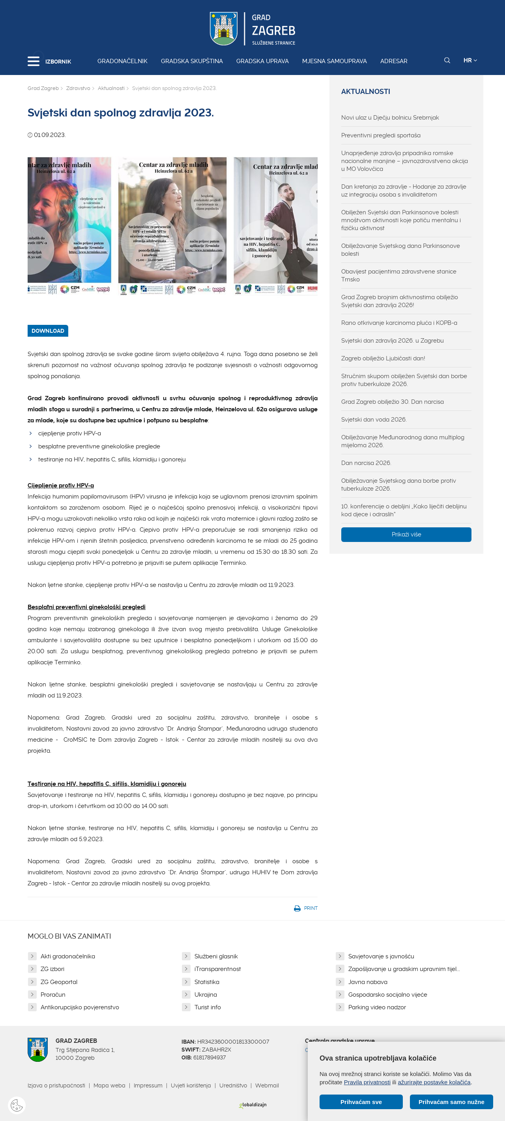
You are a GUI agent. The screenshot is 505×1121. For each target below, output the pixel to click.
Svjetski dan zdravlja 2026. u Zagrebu (392, 340)
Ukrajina (206, 994)
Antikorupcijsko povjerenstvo (80, 1007)
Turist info (208, 1007)
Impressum (148, 1085)
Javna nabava (367, 982)
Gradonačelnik (122, 61)
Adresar (394, 61)
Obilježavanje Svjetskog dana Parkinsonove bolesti (400, 249)
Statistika (207, 982)
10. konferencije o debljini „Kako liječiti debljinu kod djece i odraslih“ (404, 510)
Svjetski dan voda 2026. (374, 419)
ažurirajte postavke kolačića (434, 1082)
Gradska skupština (192, 61)
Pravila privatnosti (367, 1082)
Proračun (53, 994)
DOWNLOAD (48, 331)
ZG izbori (52, 969)
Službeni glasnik (216, 956)
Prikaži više (406, 534)
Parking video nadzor (377, 1007)
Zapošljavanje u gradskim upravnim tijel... (404, 969)
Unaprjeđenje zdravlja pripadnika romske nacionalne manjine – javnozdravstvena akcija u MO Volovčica (404, 161)
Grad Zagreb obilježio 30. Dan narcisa (392, 401)
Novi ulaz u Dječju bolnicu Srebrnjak (390, 117)
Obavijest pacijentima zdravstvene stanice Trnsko (398, 275)
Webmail (267, 1085)
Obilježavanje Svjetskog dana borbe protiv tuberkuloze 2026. (398, 484)
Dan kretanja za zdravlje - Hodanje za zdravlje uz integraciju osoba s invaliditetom (403, 190)
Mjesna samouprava (334, 61)
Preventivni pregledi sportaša (381, 135)
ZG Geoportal (59, 982)
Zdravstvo (78, 88)
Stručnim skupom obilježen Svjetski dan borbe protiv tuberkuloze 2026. (404, 380)
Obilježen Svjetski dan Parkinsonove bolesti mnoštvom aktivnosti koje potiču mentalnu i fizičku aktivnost (401, 220)
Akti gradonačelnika (68, 956)
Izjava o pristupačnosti (56, 1085)
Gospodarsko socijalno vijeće (387, 994)
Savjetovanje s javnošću (381, 956)
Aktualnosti (111, 88)
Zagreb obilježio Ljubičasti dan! (383, 358)
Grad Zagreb (43, 88)
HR (470, 60)
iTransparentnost (218, 969)
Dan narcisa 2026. (366, 463)
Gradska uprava (262, 61)
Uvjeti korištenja (191, 1085)
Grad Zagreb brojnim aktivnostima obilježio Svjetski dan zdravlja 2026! (399, 301)
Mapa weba (109, 1085)
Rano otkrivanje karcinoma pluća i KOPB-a (399, 322)
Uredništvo (233, 1085)
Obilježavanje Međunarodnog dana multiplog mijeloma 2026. (402, 441)
